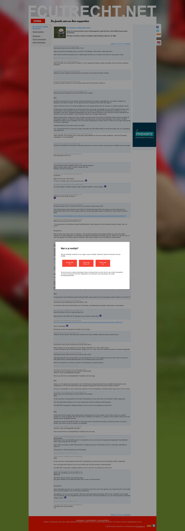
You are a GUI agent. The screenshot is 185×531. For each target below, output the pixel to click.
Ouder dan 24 (102, 263)
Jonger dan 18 (69, 263)
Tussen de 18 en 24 (86, 263)
